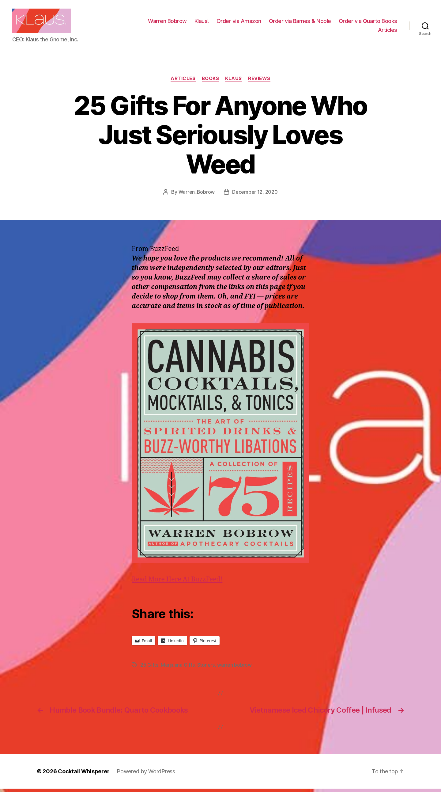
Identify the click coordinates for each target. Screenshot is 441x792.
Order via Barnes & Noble (366, 22)
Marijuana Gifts (177, 668)
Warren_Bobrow (197, 195)
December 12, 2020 (254, 195)
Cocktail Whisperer (83, 774)
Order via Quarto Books (341, 31)
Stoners (206, 668)
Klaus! (268, 22)
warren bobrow (234, 668)
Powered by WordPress (146, 774)
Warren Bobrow (233, 22)
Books (210, 81)
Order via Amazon (305, 22)
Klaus (233, 81)
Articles (387, 31)
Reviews (259, 81)
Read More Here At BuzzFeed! (177, 582)
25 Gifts (149, 668)
